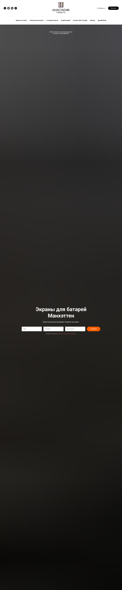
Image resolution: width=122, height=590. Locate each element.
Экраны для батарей (36, 20)
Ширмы (92, 20)
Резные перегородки (80, 20)
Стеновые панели (52, 20)
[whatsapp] (8, 8)
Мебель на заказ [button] (21, 20)
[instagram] (12, 8)
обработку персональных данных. (67, 333)
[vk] (16, 8)
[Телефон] (5, 8)
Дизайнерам (102, 20)
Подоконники (65, 20)
